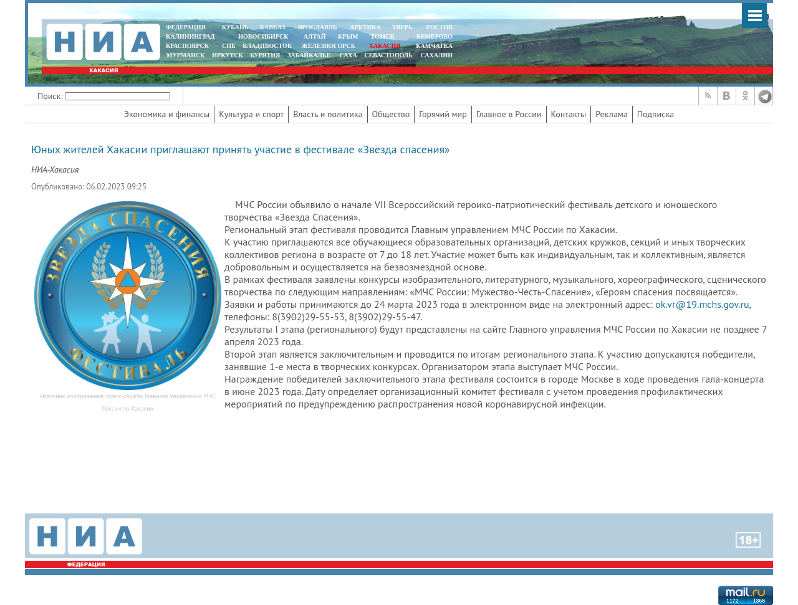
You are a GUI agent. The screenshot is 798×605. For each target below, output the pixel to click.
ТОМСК (384, 36)
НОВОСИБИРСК (263, 36)
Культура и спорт (251, 114)
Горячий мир (443, 114)
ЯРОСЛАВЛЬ (317, 27)
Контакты (569, 114)
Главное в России (509, 114)
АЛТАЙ (315, 36)
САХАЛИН (437, 55)
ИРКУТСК (227, 55)
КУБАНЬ (235, 27)
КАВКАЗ (273, 27)
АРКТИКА (365, 27)
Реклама (611, 114)
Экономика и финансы (166, 114)
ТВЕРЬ (402, 27)
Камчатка (434, 45)
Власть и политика (327, 114)
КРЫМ (348, 36)
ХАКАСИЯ (383, 45)
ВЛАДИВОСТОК (267, 45)
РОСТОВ (439, 27)
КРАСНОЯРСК (187, 45)
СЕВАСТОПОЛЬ (388, 55)
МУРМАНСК (185, 55)
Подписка (655, 114)
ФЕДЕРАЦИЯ (186, 27)
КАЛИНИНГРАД (190, 36)
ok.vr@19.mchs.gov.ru (702, 304)
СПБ (229, 45)
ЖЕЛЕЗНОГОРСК (328, 45)
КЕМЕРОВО (434, 36)
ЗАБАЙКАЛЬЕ (309, 55)
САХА (348, 55)
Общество (391, 114)
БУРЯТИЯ (265, 55)
